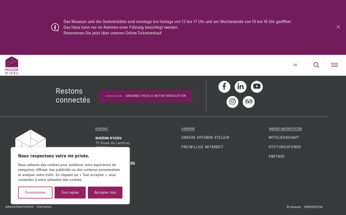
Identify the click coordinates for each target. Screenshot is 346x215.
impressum (44, 207)
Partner (277, 156)
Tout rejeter (70, 192)
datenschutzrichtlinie (19, 207)
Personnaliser (35, 192)
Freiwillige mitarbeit (202, 147)
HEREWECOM (313, 207)
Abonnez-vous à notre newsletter (145, 96)
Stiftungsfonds (285, 147)
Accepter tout (105, 192)
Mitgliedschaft (284, 138)
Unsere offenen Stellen (205, 138)
